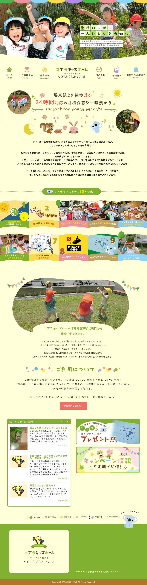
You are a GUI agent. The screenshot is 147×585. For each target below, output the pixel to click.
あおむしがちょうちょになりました (48, 428)
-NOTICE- (64, 421)
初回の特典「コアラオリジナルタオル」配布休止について (48, 457)
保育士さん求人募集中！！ (44, 485)
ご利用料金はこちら (73, 406)
